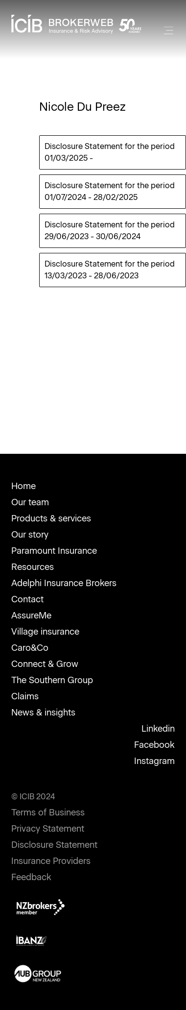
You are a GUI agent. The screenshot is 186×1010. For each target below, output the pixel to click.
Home (23, 486)
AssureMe (31, 615)
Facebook (154, 744)
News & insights (43, 712)
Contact (27, 599)
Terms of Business (48, 812)
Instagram (154, 761)
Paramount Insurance (54, 550)
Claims (25, 696)
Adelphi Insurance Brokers (63, 583)
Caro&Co (29, 647)
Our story (29, 534)
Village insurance (45, 631)
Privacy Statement (47, 828)
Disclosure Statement (54, 844)
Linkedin (158, 728)
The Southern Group (52, 680)
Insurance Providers (51, 861)
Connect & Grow (44, 664)
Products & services (51, 518)
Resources (32, 567)
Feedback (31, 877)
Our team (30, 502)
